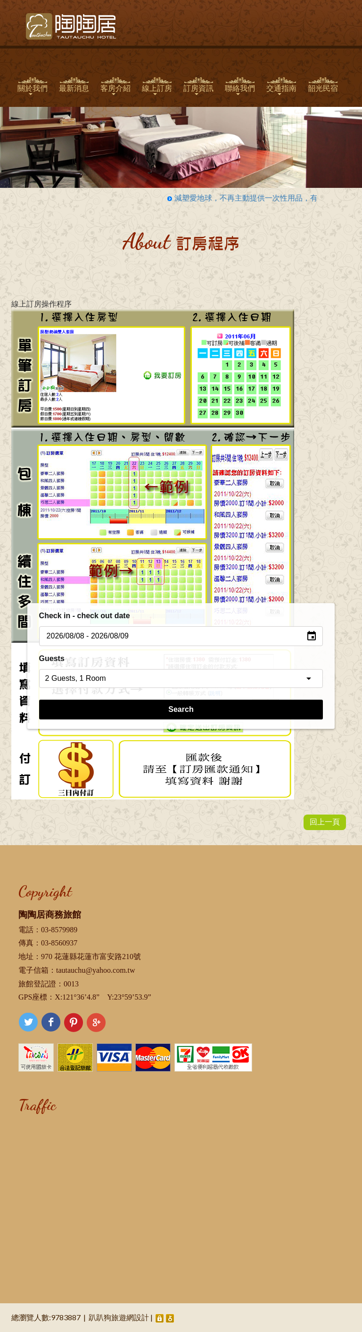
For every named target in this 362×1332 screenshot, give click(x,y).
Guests (52, 658)
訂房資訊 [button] (198, 89)
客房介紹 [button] (115, 89)
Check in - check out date (84, 616)
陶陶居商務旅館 (49, 915)
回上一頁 (325, 822)
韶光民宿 (323, 88)
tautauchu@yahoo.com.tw (95, 970)
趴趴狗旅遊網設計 (119, 1317)
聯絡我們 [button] (240, 89)
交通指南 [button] (281, 89)
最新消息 (74, 88)
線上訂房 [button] (157, 89)
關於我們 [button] (32, 89)
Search (180, 709)
